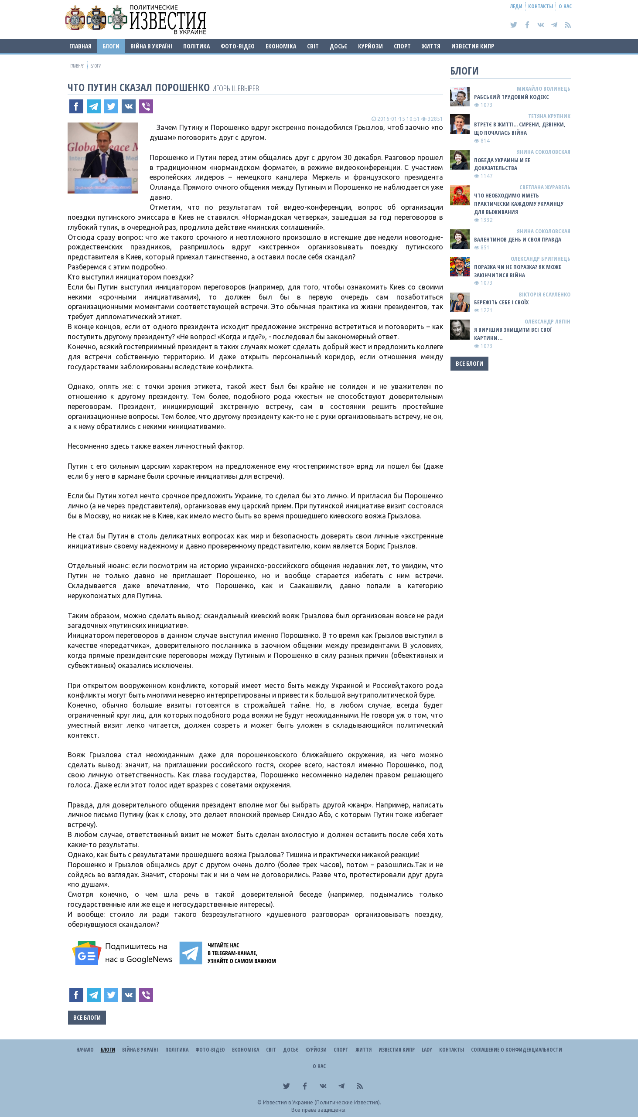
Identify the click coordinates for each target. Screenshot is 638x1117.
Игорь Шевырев (235, 88)
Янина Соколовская (543, 152)
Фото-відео (238, 46)
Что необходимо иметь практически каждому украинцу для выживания (518, 203)
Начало (85, 1049)
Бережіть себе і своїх (501, 302)
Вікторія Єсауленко (544, 294)
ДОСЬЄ (338, 46)
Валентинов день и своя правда (517, 239)
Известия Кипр (472, 46)
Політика (196, 46)
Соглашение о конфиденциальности (516, 1049)
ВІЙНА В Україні (151, 46)
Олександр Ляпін (547, 321)
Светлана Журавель (544, 187)
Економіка (281, 46)
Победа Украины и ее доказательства (502, 164)
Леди (516, 6)
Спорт (402, 46)
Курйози (370, 46)
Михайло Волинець (543, 88)
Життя (431, 46)
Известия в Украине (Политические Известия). (322, 1102)
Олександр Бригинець (540, 258)
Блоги (110, 46)
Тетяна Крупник (549, 116)
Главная (80, 46)
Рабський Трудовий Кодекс (511, 97)
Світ (313, 46)
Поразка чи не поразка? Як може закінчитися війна (517, 271)
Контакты (540, 6)
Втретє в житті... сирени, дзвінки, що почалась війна (520, 128)
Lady (427, 1049)
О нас (565, 6)
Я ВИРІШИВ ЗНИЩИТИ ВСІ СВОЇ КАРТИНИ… (513, 334)
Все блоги (87, 1017)
